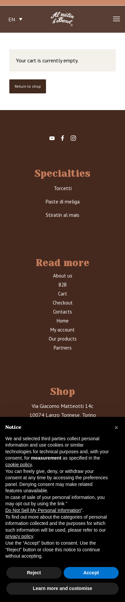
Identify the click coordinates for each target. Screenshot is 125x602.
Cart (62, 293)
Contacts (62, 312)
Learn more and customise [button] (62, 588)
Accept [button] (91, 572)
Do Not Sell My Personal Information (43, 510)
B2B (63, 284)
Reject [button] (34, 572)
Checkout (63, 302)
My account (62, 330)
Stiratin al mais (62, 214)
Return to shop (28, 86)
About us (62, 275)
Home (63, 321)
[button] (116, 427)
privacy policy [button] (19, 536)
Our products (63, 339)
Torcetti (63, 188)
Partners (63, 348)
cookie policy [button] (18, 464)
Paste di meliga (62, 201)
